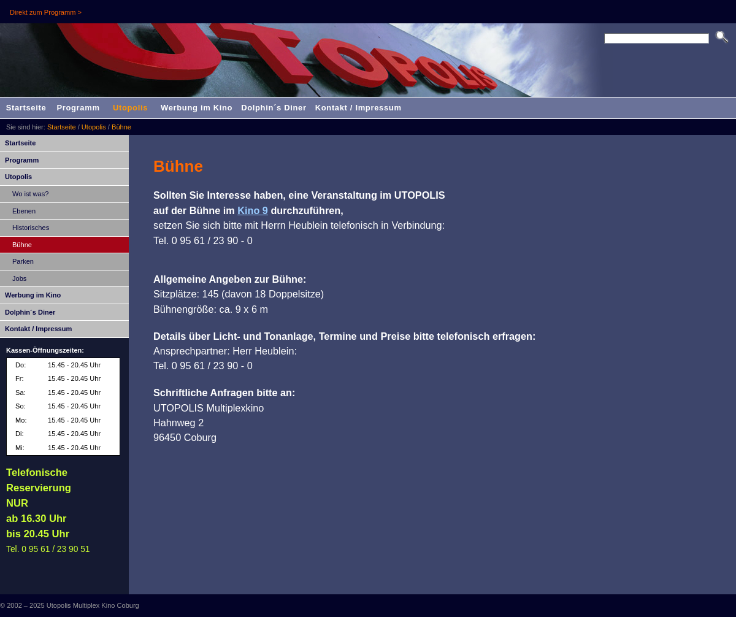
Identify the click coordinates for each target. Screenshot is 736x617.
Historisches (30, 227)
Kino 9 (252, 210)
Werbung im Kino (196, 107)
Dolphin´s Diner (274, 107)
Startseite (26, 107)
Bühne (121, 127)
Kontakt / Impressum (358, 107)
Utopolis (130, 107)
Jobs (19, 278)
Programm (77, 107)
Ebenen (24, 211)
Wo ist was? (30, 193)
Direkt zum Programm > (46, 12)
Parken (23, 261)
